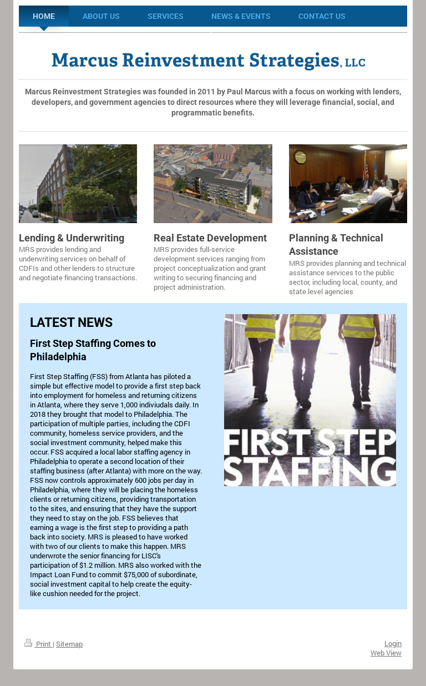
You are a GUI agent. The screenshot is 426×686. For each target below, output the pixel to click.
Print (38, 643)
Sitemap (69, 643)
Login (393, 643)
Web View (386, 652)
